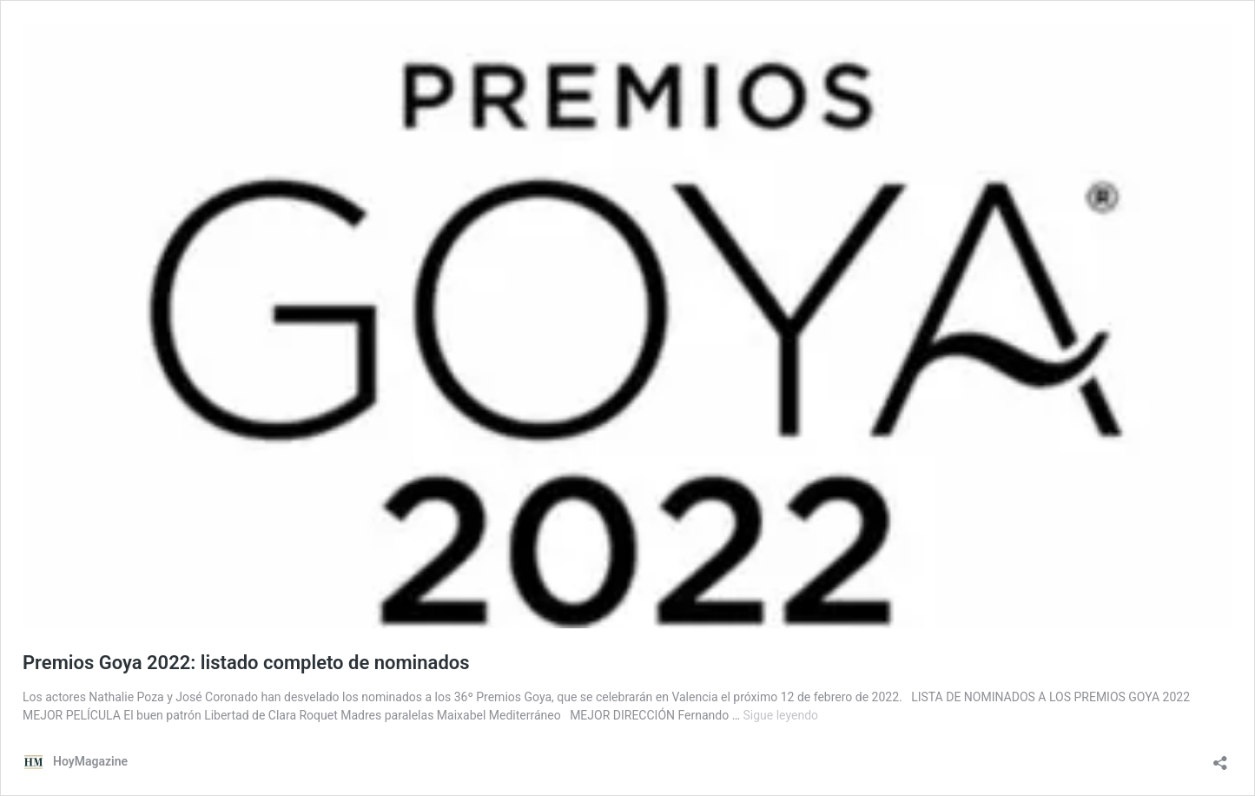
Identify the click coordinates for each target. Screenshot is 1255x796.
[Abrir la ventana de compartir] (1220, 757)
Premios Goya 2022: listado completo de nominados (246, 662)
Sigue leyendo (781, 715)
